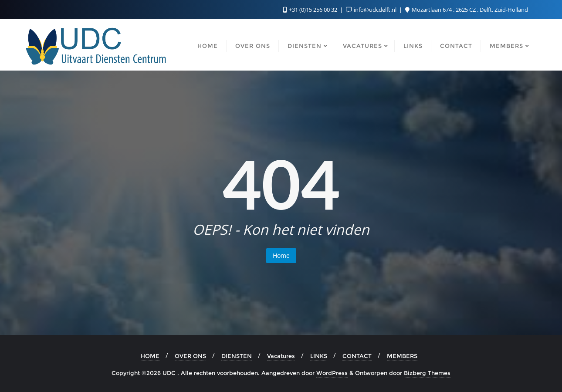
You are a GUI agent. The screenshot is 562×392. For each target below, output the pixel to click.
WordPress (332, 372)
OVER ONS (190, 355)
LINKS (318, 355)
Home (281, 255)
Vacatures (281, 355)
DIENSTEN (236, 355)
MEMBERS (402, 355)
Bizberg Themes (427, 372)
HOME (150, 355)
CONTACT (357, 355)
